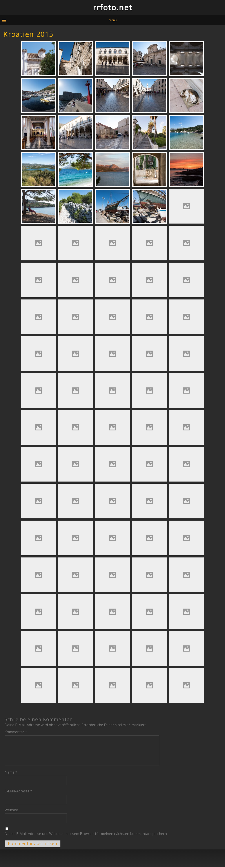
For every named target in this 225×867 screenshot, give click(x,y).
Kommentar (16, 731)
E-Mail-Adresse (18, 791)
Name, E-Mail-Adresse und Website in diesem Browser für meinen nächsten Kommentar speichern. (86, 833)
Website (11, 810)
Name (11, 772)
